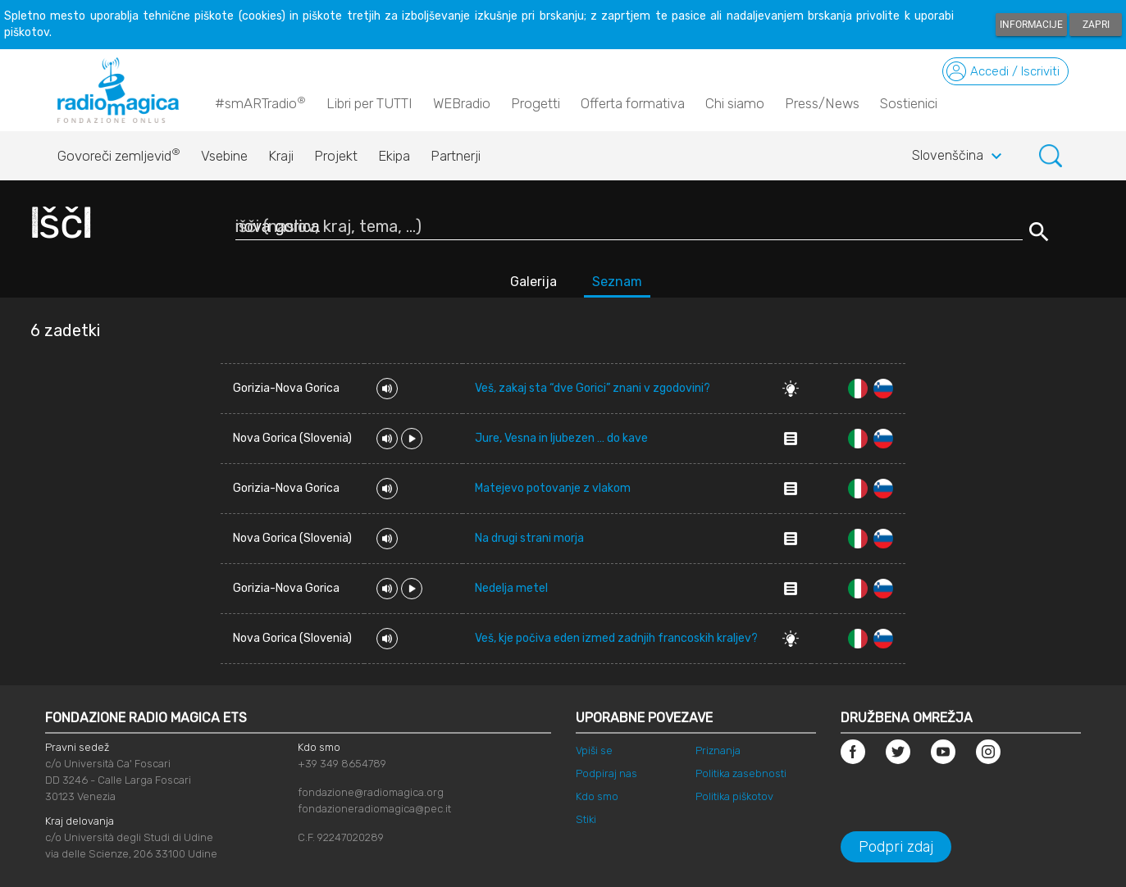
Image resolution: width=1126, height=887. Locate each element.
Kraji (281, 156)
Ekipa (394, 156)
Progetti (535, 103)
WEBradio (461, 103)
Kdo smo (597, 796)
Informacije (1031, 24)
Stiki (586, 819)
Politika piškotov (734, 796)
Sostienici (908, 103)
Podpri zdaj (896, 847)
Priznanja (718, 750)
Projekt (336, 156)
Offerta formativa (633, 103)
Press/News (822, 103)
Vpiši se (594, 750)
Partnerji (456, 156)
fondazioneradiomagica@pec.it (374, 809)
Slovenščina (959, 156)
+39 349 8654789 (342, 763)
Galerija (533, 281)
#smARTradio (260, 102)
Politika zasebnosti (740, 773)
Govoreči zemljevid (118, 151)
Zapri (1096, 24)
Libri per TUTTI (369, 103)
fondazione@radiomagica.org (371, 792)
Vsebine (224, 156)
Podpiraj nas (606, 773)
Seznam (617, 281)
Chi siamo (734, 103)
